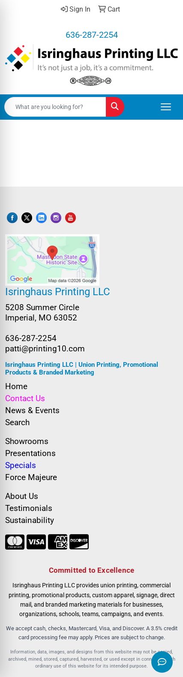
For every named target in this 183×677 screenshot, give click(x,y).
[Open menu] (165, 106)
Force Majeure (31, 477)
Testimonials (28, 508)
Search (17, 422)
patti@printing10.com (45, 349)
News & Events (32, 410)
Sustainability (29, 520)
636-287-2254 (92, 35)
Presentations (30, 453)
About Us (21, 496)
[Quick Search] (55, 107)
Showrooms (26, 441)
